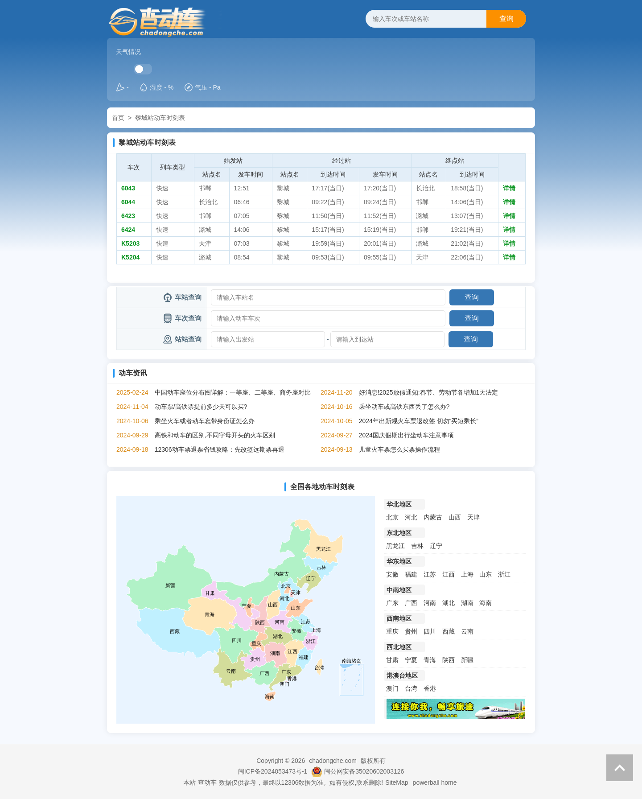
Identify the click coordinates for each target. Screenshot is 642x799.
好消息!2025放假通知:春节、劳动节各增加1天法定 (428, 392)
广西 (411, 602)
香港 (430, 688)
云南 (467, 631)
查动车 (207, 782)
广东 (392, 602)
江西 (448, 574)
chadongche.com (333, 760)
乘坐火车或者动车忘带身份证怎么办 (205, 420)
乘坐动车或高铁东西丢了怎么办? (404, 406)
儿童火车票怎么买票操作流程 (399, 449)
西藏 (448, 631)
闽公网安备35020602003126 (364, 771)
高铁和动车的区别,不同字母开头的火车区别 (215, 435)
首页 (118, 117)
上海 (467, 574)
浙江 (504, 574)
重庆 (392, 631)
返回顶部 (619, 767)
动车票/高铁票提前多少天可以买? (201, 406)
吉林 (417, 545)
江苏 (430, 574)
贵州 (411, 631)
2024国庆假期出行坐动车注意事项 (406, 435)
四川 (430, 631)
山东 (485, 574)
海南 (485, 602)
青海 (430, 659)
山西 (455, 517)
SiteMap (396, 782)
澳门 (392, 688)
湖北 (448, 602)
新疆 (467, 659)
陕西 (448, 659)
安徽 (392, 574)
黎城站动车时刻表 (160, 117)
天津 (473, 517)
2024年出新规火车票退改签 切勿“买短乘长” (418, 420)
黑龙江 (395, 545)
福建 (411, 574)
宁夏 (411, 659)
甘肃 (392, 659)
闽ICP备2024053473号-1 (273, 771)
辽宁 (436, 545)
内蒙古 (433, 517)
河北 (411, 517)
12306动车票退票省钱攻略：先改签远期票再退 (219, 449)
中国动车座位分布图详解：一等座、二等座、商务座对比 (233, 392)
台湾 (411, 688)
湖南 (467, 602)
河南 (430, 602)
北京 (392, 517)
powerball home (435, 782)
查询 (506, 18)
